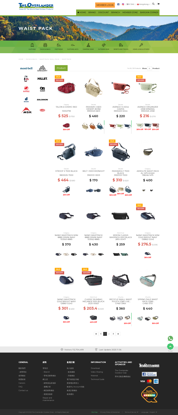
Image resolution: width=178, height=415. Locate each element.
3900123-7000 (120, 175)
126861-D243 (66, 303)
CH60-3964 (120, 303)
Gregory (148, 169)
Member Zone (130, 12)
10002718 (66, 111)
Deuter (93, 104)
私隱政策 (22, 379)
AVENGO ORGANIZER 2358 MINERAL (147, 108)
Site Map (94, 412)
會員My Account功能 (75, 387)
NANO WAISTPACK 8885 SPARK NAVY (93, 236)
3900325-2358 (148, 111)
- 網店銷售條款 (48, 390)
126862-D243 (148, 239)
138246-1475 (147, 175)
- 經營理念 (23, 372)
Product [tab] (61, 68)
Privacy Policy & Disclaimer (110, 412)
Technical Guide (97, 379)
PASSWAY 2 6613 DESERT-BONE (93, 108)
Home (21, 59)
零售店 (45, 368)
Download (95, 368)
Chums (120, 297)
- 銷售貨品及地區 (49, 383)
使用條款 (22, 376)
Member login (105, 5)
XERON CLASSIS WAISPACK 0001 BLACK (120, 236)
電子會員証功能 (73, 379)
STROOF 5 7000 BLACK (66, 171)
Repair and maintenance (48, 399)
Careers (22, 383)
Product (156, 68)
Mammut (120, 233)
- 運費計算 (47, 387)
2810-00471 (120, 239)
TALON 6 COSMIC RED (66, 107)
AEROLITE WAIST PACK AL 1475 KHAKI (148, 172)
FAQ (20, 387)
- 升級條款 (71, 376)
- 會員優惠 (71, 372)
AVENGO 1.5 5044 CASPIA (120, 108)
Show (144, 68)
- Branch (46, 372)
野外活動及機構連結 (123, 376)
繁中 (128, 4)
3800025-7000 (66, 175)
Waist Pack (66, 59)
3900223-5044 (120, 111)
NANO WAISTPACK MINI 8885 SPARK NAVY (66, 236)
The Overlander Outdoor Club (121, 371)
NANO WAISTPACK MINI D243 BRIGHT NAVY (147, 236)
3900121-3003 (93, 175)
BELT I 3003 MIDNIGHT (94, 171)
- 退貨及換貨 (47, 394)
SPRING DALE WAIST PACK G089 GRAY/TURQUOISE (148, 301)
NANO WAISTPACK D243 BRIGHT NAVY (66, 300)
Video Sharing (97, 372)
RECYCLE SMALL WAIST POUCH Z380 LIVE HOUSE (120, 301)
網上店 (45, 379)
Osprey (66, 104)
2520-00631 (93, 303)
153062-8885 (94, 239)
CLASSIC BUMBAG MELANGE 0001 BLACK (93, 300)
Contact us (23, 390)
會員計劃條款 (72, 390)
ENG (132, 4)
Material (94, 376)
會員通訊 (70, 394)
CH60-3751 (148, 303)
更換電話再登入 (73, 383)
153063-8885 (66, 239)
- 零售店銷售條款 (49, 376)
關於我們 (22, 368)
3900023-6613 (93, 111)
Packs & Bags (31, 59)
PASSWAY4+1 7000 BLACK (120, 172)
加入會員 (70, 368)
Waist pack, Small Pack (49, 59)
